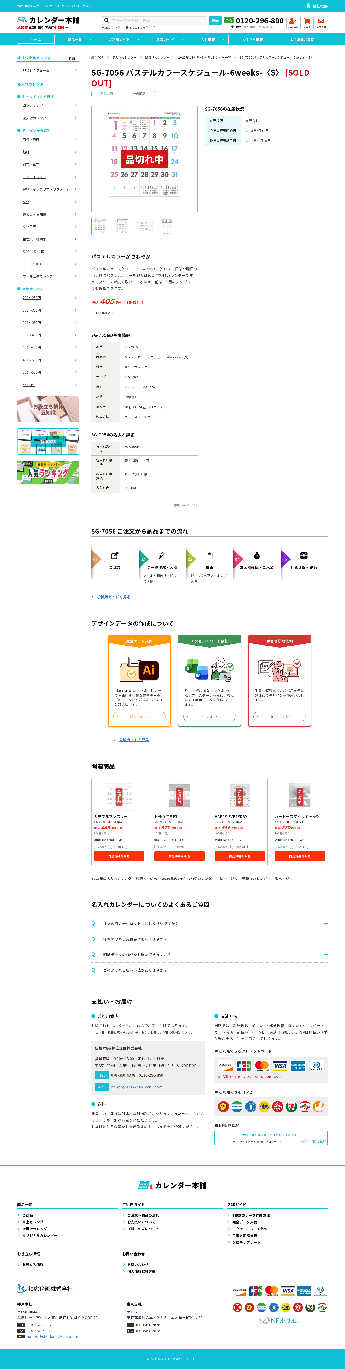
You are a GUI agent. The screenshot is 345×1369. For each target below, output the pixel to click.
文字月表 (29, 226)
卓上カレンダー (112, 27)
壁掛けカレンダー (138, 27)
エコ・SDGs (32, 264)
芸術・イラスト (34, 176)
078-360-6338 (123, 1075)
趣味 (26, 152)
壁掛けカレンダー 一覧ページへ (267, 878)
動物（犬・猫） (34, 251)
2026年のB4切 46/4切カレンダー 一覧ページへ (199, 878)
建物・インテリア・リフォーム (46, 189)
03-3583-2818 (148, 1330)
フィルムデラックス (38, 276)
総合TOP (97, 57)
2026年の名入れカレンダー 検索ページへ (124, 878)
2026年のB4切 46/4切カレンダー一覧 (204, 57)
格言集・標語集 (34, 239)
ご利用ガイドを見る (114, 596)
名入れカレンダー (124, 57)
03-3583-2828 (148, 1324)
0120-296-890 (260, 20)
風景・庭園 (31, 139)
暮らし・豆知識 (34, 214)
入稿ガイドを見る (134, 739)
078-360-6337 (39, 1330)
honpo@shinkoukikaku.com (137, 1086)
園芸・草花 (31, 164)
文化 (26, 201)
